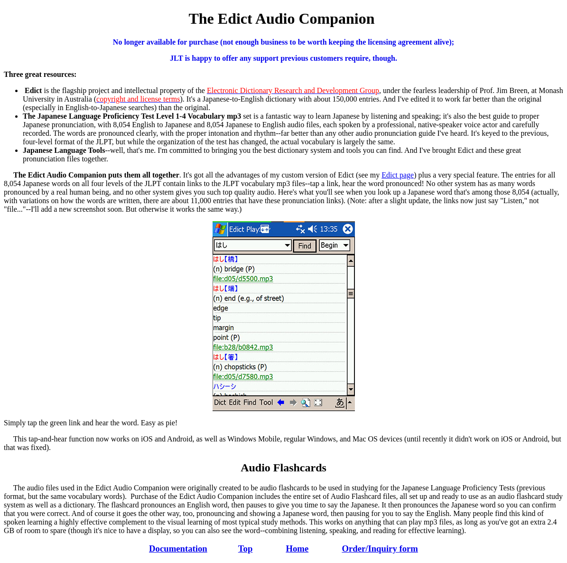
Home (297, 549)
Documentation (178, 549)
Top (245, 549)
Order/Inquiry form (380, 549)
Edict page (397, 175)
